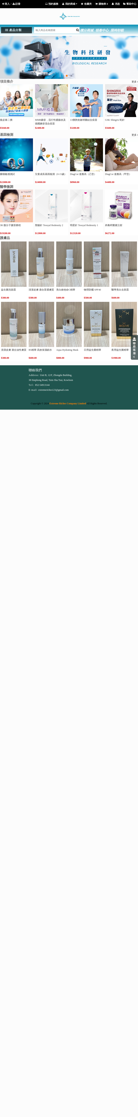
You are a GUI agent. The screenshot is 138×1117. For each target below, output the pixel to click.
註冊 (16, 3)
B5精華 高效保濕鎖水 (40, 349)
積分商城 (86, 30)
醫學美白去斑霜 (120, 289)
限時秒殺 (117, 30)
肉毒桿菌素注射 (113, 225)
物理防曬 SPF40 (92, 289)
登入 (6, 3)
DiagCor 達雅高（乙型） (83, 174)
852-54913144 (42, 385)
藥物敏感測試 (7, 174)
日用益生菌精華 (92, 349)
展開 (134, 347)
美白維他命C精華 (65, 289)
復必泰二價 (6, 119)
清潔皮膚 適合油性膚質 (13, 349)
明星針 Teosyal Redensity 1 (84, 225)
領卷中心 (102, 30)
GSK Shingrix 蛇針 (115, 119)
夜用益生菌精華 (120, 349)
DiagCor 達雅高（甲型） (118, 174)
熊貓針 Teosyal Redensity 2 (49, 225)
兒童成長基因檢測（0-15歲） (51, 174)
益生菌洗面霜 (8, 289)
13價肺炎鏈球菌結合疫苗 (83, 119)
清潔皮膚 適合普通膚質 (41, 289)
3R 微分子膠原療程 (10, 225)
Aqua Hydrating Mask (67, 349)
